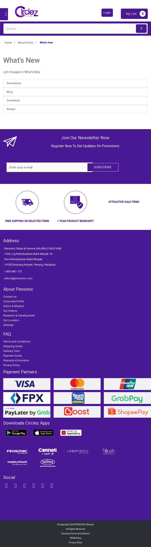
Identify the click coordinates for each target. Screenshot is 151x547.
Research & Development (19, 315)
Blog (9, 91)
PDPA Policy (75, 538)
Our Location (11, 320)
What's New (21, 60)
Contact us (10, 296)
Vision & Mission (13, 306)
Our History (10, 310)
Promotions (14, 83)
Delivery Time (11, 351)
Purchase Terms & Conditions (75, 533)
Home (8, 42)
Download (13, 100)
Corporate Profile (13, 301)
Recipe (11, 109)
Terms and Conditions (16, 341)
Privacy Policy (11, 365)
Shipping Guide (12, 346)
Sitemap (8, 325)
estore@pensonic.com (18, 278)
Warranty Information (16, 360)
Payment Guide (12, 355)
